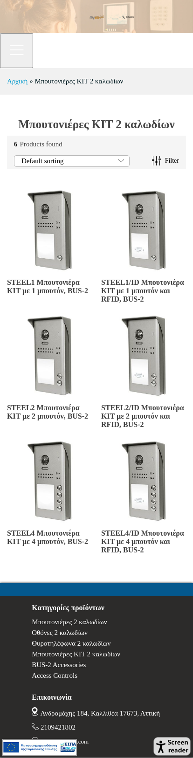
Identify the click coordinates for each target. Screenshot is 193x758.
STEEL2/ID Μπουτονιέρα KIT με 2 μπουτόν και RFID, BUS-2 (142, 416)
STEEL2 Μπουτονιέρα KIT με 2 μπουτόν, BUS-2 (47, 412)
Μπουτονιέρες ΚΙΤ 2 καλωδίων (76, 654)
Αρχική (17, 81)
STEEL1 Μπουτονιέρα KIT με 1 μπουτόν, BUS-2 (47, 286)
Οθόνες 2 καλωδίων (60, 632)
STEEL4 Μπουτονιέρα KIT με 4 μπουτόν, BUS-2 (47, 537)
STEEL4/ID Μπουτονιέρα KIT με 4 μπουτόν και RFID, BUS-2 (142, 541)
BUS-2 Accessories (59, 664)
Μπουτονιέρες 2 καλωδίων (69, 622)
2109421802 (58, 727)
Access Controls (54, 675)
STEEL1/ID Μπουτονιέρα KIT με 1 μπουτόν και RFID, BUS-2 (142, 290)
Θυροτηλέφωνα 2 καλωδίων (71, 643)
